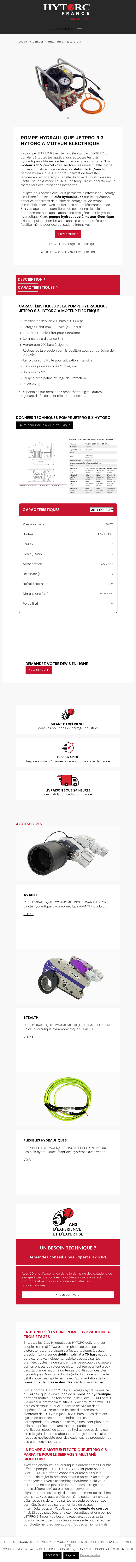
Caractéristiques (41, 509)
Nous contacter (69, 1295)
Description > (32, 279)
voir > (29, 914)
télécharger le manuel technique (44, 425)
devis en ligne (69, 234)
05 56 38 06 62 (77, 19)
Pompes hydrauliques (48, 41)
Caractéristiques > (38, 287)
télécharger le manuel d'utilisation (68, 252)
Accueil (24, 41)
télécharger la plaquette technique (68, 244)
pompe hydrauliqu (74, 1429)
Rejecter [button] (71, 1555)
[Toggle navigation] (79, 28)
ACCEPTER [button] (52, 1555)
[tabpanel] (68, 86)
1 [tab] (68, 118)
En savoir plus (90, 1555)
